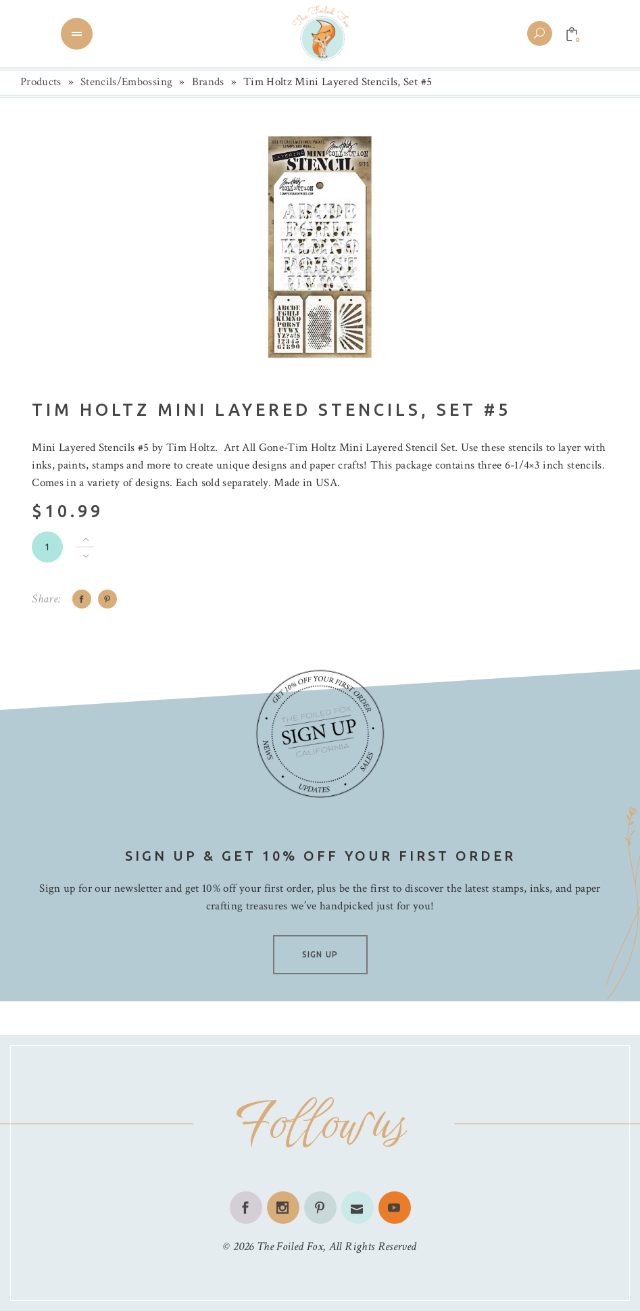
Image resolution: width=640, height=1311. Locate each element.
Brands (208, 81)
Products (40, 81)
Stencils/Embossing (126, 81)
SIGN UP (320, 954)
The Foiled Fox (290, 1246)
